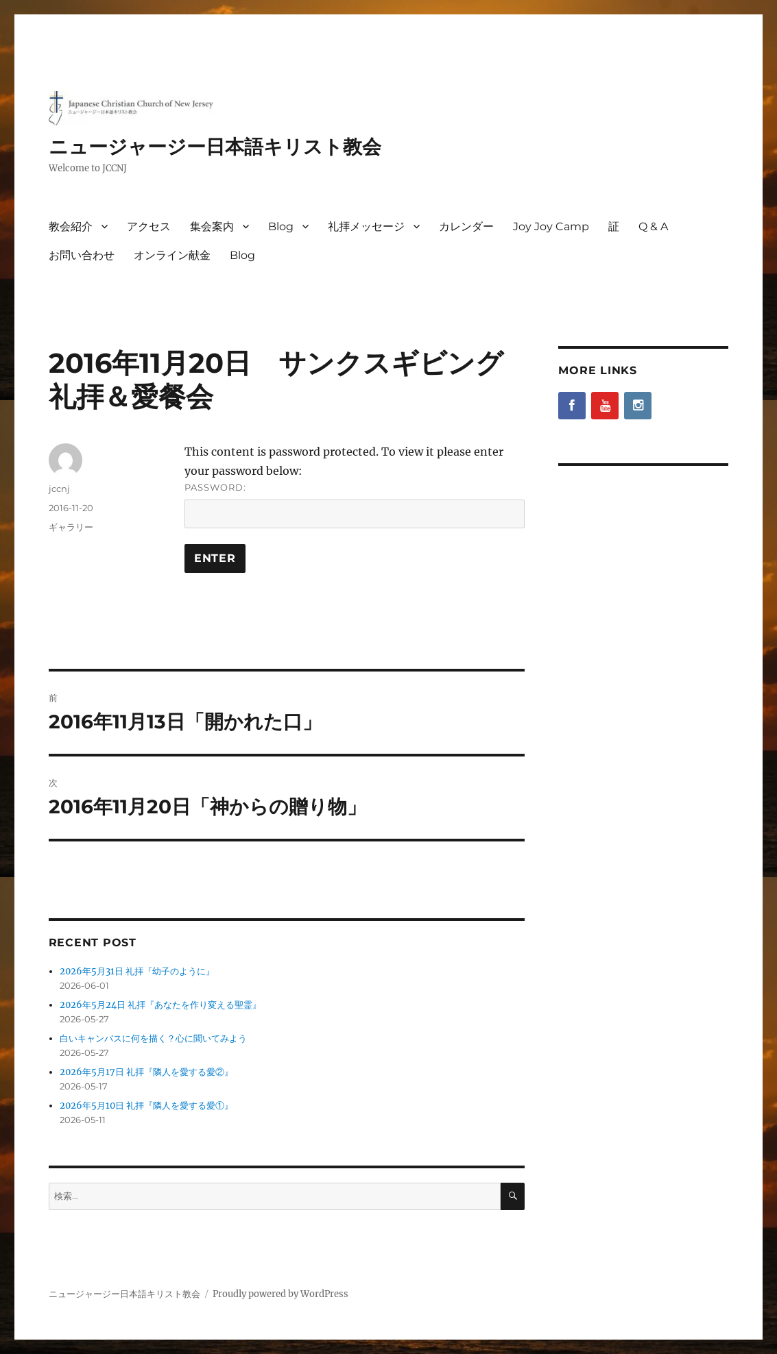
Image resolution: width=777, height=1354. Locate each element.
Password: (354, 505)
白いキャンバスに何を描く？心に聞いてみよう (153, 1038)
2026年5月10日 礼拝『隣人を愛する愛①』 (146, 1105)
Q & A (653, 226)
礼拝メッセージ (366, 226)
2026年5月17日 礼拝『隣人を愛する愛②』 (146, 1072)
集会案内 (212, 226)
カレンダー (466, 226)
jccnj (59, 488)
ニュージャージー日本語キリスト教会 (215, 146)
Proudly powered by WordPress (280, 1294)
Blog (281, 226)
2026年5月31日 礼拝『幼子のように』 (137, 971)
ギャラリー (71, 526)
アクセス (149, 226)
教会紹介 (71, 226)
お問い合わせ (82, 255)
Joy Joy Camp (551, 226)
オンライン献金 (172, 255)
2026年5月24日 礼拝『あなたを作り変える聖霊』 (160, 1005)
